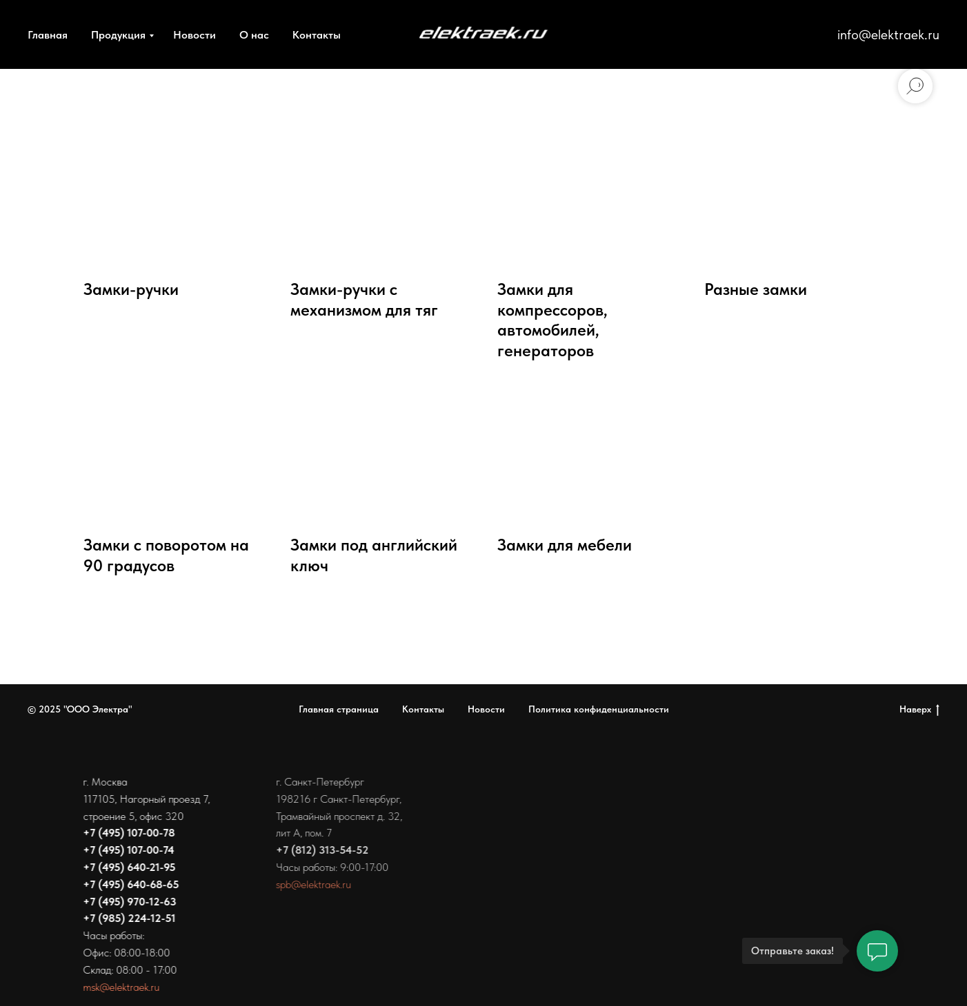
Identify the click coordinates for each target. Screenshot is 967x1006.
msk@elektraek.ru (119, 987)
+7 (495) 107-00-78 (126, 832)
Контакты (316, 34)
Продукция (118, 34)
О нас (254, 34)
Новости (194, 34)
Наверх (919, 710)
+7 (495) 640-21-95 (127, 867)
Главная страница (339, 709)
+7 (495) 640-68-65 (129, 884)
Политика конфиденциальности (598, 709)
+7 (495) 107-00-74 (126, 849)
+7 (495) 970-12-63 (127, 901)
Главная (48, 34)
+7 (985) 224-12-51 (127, 918)
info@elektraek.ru (888, 34)
